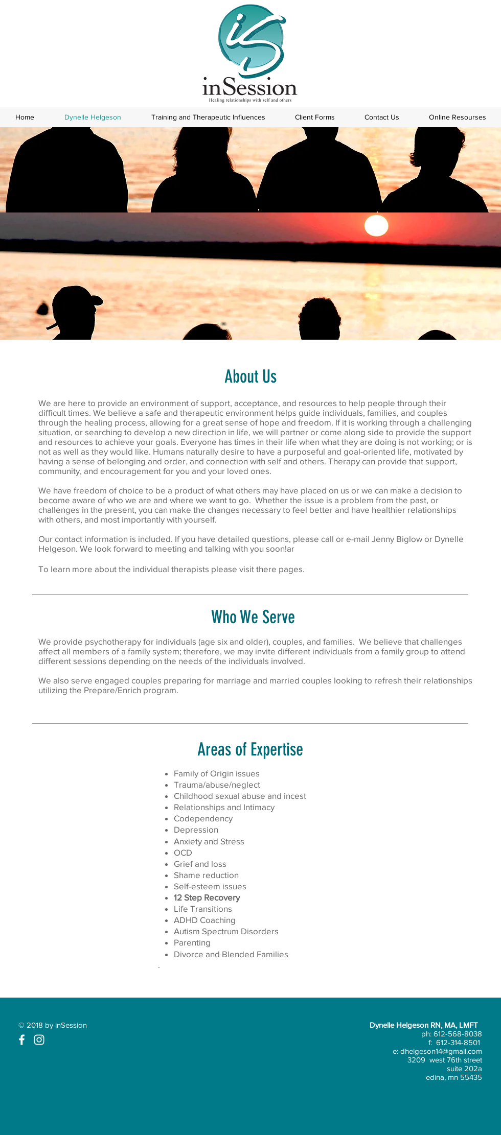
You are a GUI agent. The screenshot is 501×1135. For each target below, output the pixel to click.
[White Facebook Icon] (22, 1040)
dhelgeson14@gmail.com (441, 1051)
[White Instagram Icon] (39, 1040)
